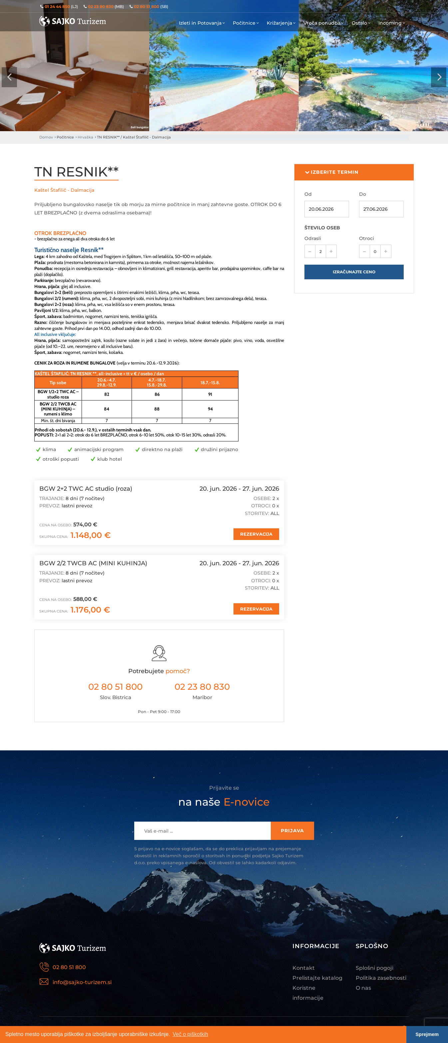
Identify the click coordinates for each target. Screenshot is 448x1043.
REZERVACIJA (256, 534)
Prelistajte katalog (317, 978)
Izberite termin (331, 172)
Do (362, 194)
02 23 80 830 (202, 686)
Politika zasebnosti (381, 978)
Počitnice (246, 23)
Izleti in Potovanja (202, 23)
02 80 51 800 (115, 686)
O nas (363, 988)
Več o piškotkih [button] (190, 1034)
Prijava (292, 831)
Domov (46, 137)
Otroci (366, 238)
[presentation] (9, 77)
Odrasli (312, 238)
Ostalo (362, 23)
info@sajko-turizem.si (82, 982)
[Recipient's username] (202, 831)
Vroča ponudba (324, 23)
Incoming (392, 23)
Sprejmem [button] (427, 1034)
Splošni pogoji (374, 968)
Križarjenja (282, 23)
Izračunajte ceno (354, 271)
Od (308, 194)
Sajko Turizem (72, 21)
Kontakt (303, 968)
